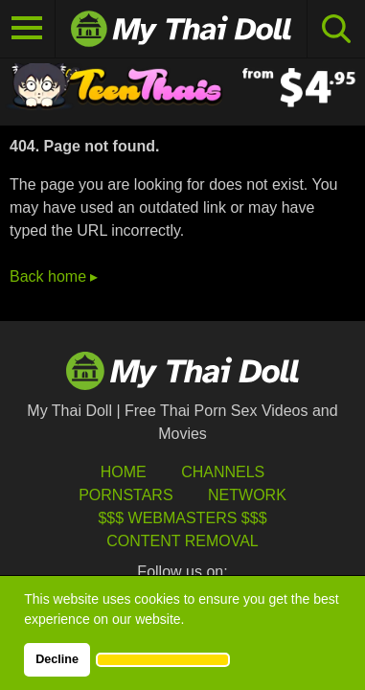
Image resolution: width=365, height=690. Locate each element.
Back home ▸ (54, 276)
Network (247, 495)
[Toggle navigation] (28, 29)
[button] (163, 659)
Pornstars (125, 495)
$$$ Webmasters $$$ (182, 518)
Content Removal (182, 541)
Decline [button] (57, 659)
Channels (222, 472)
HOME (124, 472)
